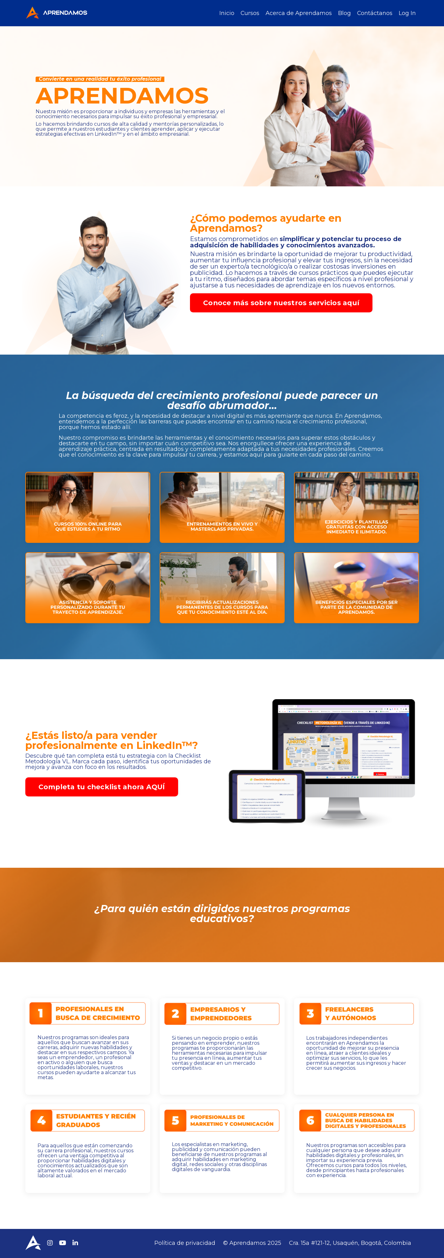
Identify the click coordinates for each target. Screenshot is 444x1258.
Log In (407, 13)
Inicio (226, 13)
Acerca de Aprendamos (298, 13)
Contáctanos (374, 13)
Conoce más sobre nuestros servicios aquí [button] (281, 303)
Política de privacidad (184, 1243)
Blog (344, 13)
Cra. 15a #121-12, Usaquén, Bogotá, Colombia (350, 1243)
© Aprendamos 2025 (252, 1243)
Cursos (249, 13)
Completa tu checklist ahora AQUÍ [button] (109, 808)
